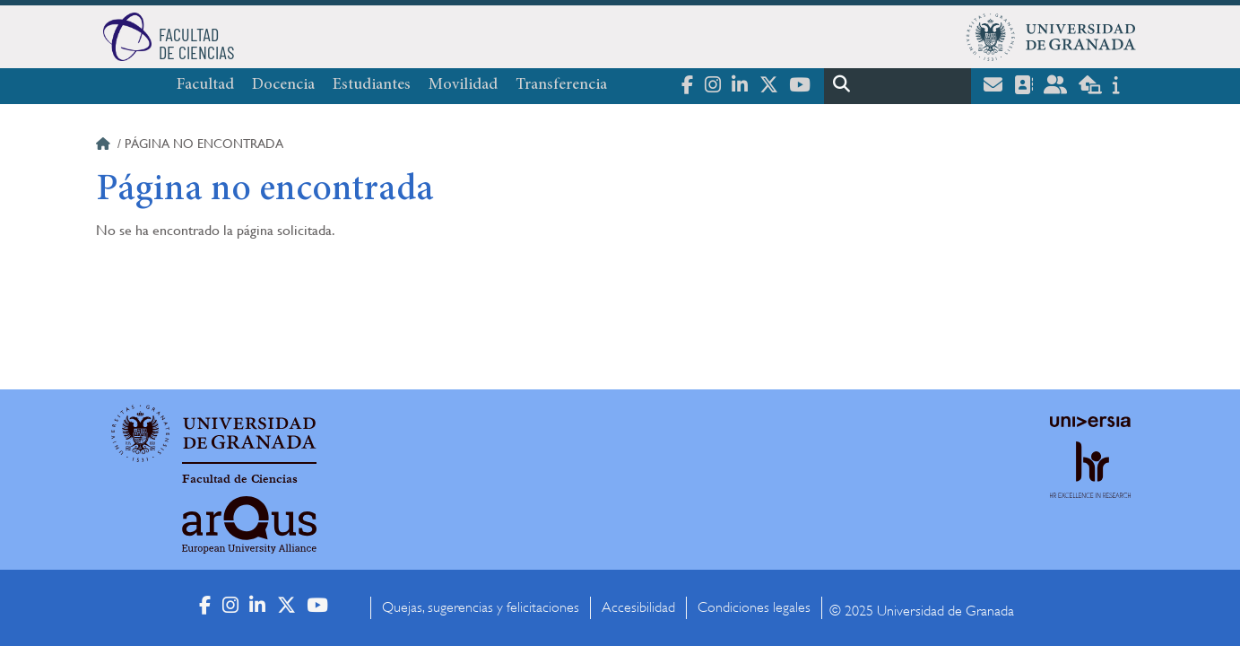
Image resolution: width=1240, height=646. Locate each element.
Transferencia (561, 85)
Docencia (283, 85)
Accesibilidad (638, 607)
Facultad (205, 85)
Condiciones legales (754, 607)
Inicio (105, 146)
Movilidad (463, 85)
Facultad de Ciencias (240, 479)
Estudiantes (372, 85)
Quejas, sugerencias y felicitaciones (480, 607)
